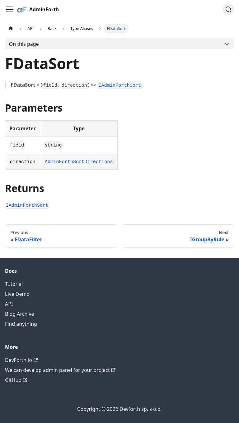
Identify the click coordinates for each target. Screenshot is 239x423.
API (9, 303)
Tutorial (14, 284)
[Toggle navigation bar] (9, 9)
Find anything (21, 323)
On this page (24, 44)
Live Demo (17, 294)
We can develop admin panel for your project (60, 370)
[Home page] (11, 28)
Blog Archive (19, 313)
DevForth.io (21, 360)
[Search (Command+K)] (228, 9)
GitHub (16, 380)
